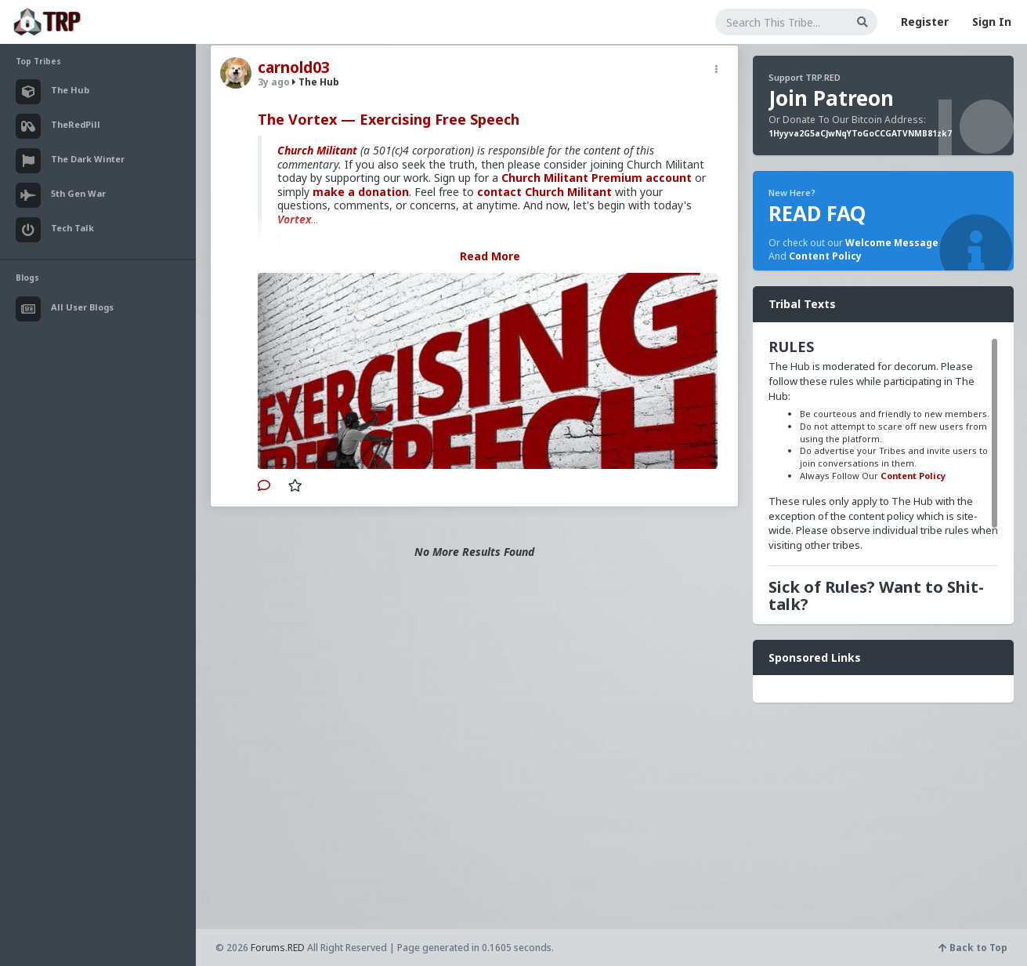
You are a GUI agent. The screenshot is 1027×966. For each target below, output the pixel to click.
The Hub (315, 82)
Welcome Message (891, 242)
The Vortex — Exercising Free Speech (388, 119)
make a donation (361, 191)
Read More (490, 256)
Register (925, 21)
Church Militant (317, 150)
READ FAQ (817, 213)
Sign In (991, 21)
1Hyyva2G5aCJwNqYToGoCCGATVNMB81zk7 (860, 133)
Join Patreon (831, 98)
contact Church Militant (544, 191)
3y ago (274, 82)
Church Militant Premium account (596, 177)
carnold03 (294, 67)
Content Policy (825, 256)
